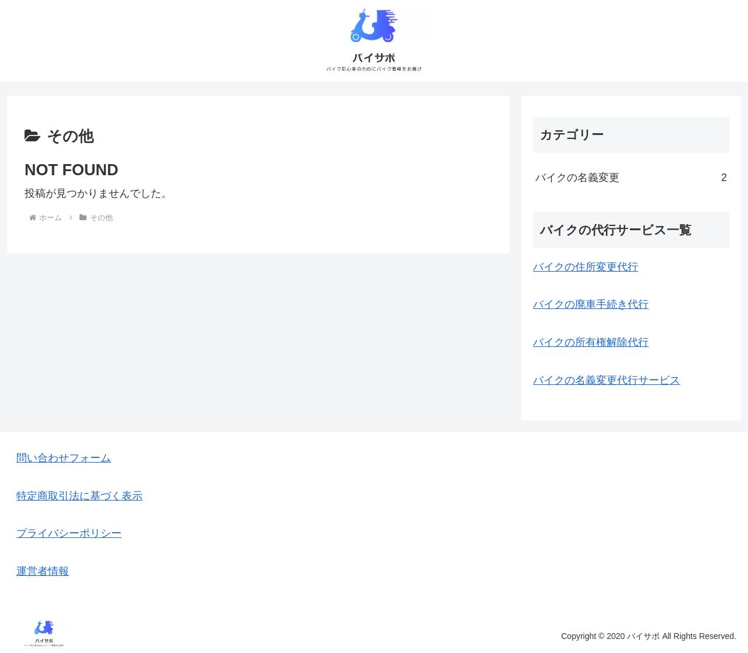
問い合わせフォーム (63, 458)
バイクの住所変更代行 (585, 267)
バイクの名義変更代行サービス (606, 380)
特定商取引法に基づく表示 (79, 496)
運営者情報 (42, 571)
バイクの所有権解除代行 (591, 342)
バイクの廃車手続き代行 (591, 304)
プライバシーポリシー (69, 533)
